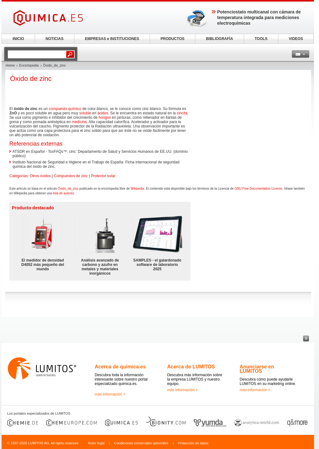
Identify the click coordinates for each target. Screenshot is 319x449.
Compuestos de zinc (71, 176)
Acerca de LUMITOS (191, 366)
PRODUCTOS (172, 39)
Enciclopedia (28, 65)
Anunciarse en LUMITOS (257, 369)
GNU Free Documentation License (258, 188)
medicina (79, 122)
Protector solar (103, 176)
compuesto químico (65, 109)
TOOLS (261, 39)
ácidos (102, 113)
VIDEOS (296, 39)
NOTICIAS (54, 39)
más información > (110, 394)
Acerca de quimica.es (120, 366)
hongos (105, 117)
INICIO (18, 39)
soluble (85, 113)
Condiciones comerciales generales (141, 443)
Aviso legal (96, 443)
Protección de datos (193, 443)
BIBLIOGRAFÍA (219, 39)
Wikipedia (137, 188)
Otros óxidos (40, 176)
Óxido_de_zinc (68, 188)
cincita (182, 113)
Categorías (18, 176)
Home (10, 65)
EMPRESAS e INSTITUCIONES (112, 39)
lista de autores (63, 193)
